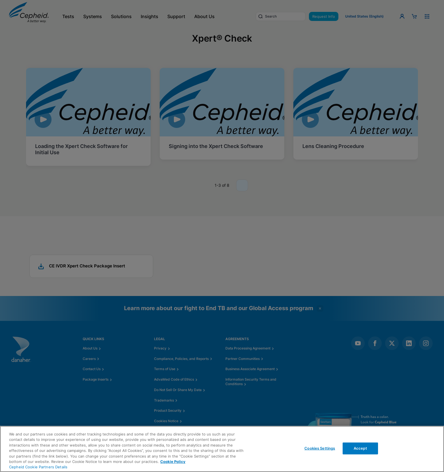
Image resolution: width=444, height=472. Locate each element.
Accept (360, 448)
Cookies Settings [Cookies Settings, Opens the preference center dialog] (319, 448)
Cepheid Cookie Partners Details (38, 467)
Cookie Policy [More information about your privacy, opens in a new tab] (172, 461)
